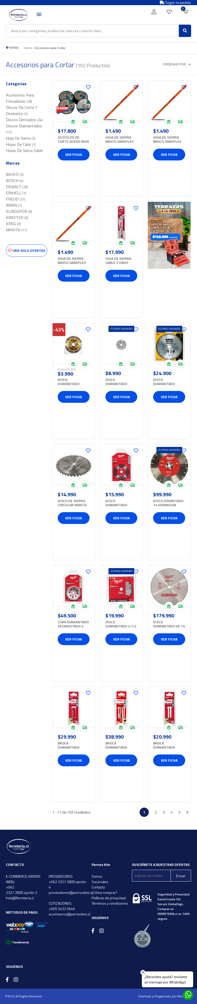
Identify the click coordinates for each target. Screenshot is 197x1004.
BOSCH (14, 180)
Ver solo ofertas (26, 250)
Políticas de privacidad (109, 898)
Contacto (98, 887)
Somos (97, 876)
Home (28, 47)
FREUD (15, 199)
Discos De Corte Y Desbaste (21, 110)
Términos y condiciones (110, 903)
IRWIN (14, 205)
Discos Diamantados (24, 129)
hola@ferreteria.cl (20, 898)
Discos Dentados (24, 120)
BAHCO (15, 174)
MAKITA (16, 230)
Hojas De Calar (21, 144)
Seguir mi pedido (175, 2)
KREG (13, 224)
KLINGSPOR (19, 211)
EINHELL (16, 193)
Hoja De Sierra (20, 138)
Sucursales (100, 881)
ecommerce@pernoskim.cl (69, 914)
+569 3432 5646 (62, 908)
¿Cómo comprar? (104, 892)
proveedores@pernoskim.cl (71, 892)
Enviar (180, 875)
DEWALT (17, 187)
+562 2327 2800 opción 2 (21, 889)
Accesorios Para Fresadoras (20, 98)
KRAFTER (17, 217)
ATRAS (12, 47)
